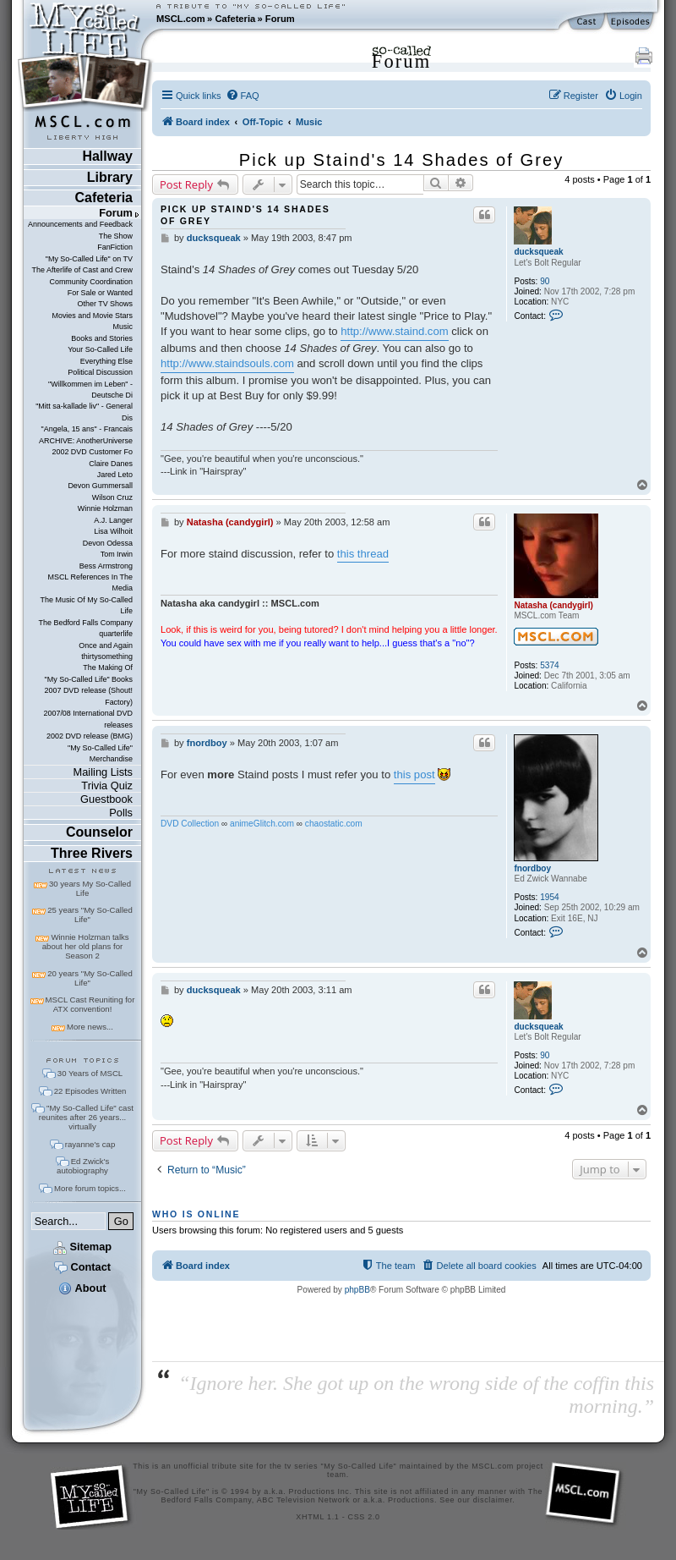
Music (123, 326)
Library (110, 177)
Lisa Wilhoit (113, 531)
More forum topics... (90, 1188)
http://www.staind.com (394, 331)
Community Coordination (91, 281)
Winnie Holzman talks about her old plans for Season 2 (85, 946)
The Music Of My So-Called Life (87, 605)
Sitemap (82, 1246)
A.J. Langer (113, 520)
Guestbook (106, 799)
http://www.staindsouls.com (227, 363)
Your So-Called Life (100, 349)
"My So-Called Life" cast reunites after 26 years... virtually (86, 1117)
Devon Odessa (108, 543)
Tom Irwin (117, 554)
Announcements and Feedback (80, 224)
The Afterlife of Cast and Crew (82, 270)
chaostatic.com (334, 823)
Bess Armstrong (106, 566)
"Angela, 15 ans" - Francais (87, 429)
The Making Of (108, 667)
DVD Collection (190, 823)
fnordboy (532, 868)
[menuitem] (242, 95)
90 (544, 281)
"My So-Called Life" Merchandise (100, 753)
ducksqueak (538, 251)
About (82, 1288)
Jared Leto (115, 474)
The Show (116, 236)
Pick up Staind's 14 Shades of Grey (401, 160)
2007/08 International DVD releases (88, 718)
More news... (90, 1026)
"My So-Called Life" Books (89, 679)
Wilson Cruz (112, 497)
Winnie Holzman (105, 508)
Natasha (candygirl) (553, 605)
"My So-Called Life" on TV (89, 259)
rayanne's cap (90, 1144)
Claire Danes (111, 463)
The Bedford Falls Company (86, 622)
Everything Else (106, 361)
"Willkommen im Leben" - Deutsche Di (90, 389)
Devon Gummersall (100, 485)
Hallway (107, 156)
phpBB (357, 1289)
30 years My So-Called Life (90, 888)
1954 (549, 897)
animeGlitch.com (262, 823)
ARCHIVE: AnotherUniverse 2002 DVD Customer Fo (86, 446)
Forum (280, 19)
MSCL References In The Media (90, 582)
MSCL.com (180, 19)
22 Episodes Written (90, 1091)
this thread (363, 553)
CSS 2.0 (364, 1517)
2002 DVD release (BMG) (89, 736)
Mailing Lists (103, 772)
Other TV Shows (105, 303)
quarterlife (116, 633)
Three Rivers (92, 853)
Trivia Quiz (107, 785)
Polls (121, 812)
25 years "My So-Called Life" (89, 914)
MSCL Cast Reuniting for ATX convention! (90, 1004)
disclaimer (493, 1500)
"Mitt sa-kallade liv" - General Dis (84, 411)
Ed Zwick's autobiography (83, 1165)
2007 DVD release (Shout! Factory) (88, 696)
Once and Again (106, 645)
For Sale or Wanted (100, 292)
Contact (82, 1267)
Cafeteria (235, 19)
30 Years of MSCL (90, 1073)
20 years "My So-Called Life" (89, 978)
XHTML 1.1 (317, 1517)
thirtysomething (107, 656)
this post (414, 774)
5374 (549, 665)
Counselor (99, 832)
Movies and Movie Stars (92, 315)
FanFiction (115, 247)
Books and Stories (102, 338)
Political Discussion (100, 372)
